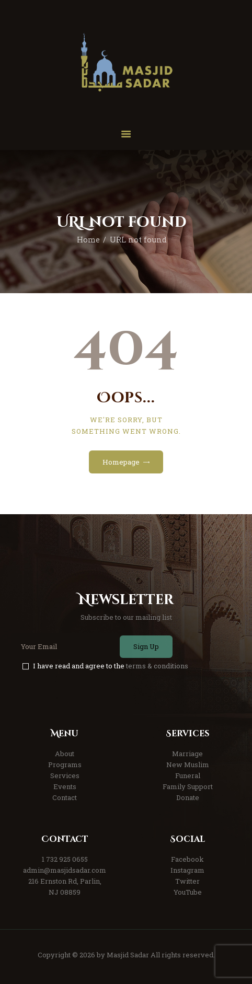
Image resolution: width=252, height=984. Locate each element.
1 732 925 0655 (65, 859)
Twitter (187, 881)
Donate (187, 797)
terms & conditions (157, 665)
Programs (65, 764)
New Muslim (187, 764)
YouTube (188, 892)
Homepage (121, 462)
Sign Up (146, 646)
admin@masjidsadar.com (64, 870)
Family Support (188, 786)
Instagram (187, 870)
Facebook (187, 859)
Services (64, 775)
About (64, 753)
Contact (64, 797)
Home (88, 240)
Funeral (187, 775)
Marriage (187, 753)
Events (64, 786)
